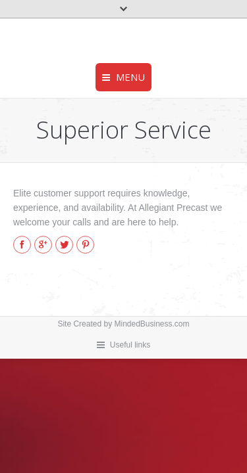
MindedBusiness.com (151, 323)
